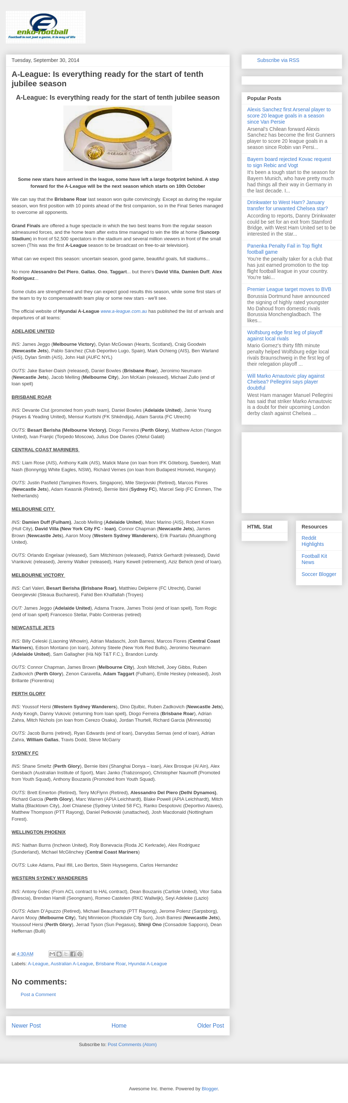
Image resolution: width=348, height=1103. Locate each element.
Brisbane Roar (110, 963)
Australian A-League (72, 963)
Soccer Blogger (319, 574)
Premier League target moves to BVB (289, 289)
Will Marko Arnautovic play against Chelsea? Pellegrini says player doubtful (285, 382)
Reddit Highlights (313, 541)
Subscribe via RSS (278, 60)
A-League (38, 963)
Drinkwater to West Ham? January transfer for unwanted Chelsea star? (287, 205)
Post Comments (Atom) (132, 1044)
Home (119, 1026)
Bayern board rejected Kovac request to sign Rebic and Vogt (289, 162)
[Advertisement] (291, 471)
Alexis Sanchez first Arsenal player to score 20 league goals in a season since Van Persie (289, 116)
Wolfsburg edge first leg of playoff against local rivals (284, 335)
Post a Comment (38, 994)
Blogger (210, 1088)
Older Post (210, 1026)
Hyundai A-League (147, 963)
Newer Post (26, 1026)
